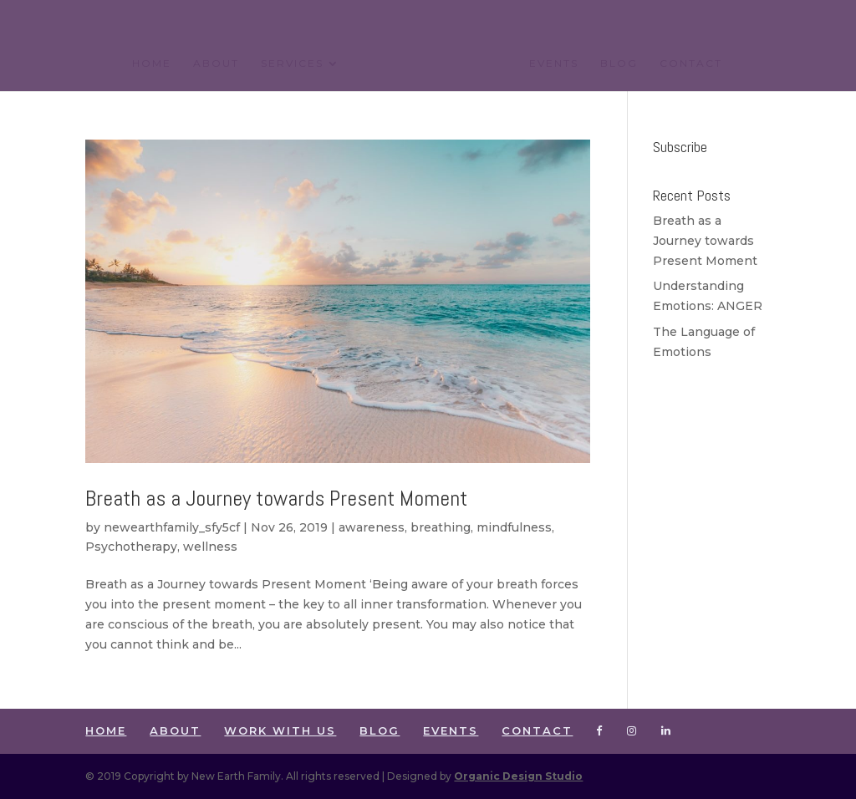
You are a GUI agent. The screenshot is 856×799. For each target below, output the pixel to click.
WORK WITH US (280, 730)
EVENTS (553, 63)
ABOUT (216, 63)
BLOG (619, 63)
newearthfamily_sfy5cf (172, 527)
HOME (151, 63)
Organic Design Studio (518, 776)
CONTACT (691, 63)
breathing (440, 527)
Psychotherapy (131, 546)
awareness (372, 527)
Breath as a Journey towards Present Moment (276, 498)
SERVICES (292, 63)
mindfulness (514, 527)
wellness (210, 546)
